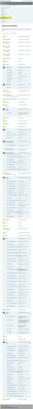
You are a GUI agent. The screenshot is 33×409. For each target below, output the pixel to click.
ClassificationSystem (12, 355)
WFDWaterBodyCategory (13, 391)
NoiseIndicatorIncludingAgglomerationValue (13, 269)
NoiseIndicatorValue (12, 275)
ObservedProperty (12, 369)
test (6, 336)
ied (6, 129)
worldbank (7, 399)
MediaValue (10, 198)
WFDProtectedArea (12, 387)
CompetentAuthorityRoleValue (13, 246)
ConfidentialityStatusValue (13, 357)
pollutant (10, 137)
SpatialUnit (10, 374)
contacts (10, 70)
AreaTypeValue (11, 244)
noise (6, 238)
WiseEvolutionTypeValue (13, 393)
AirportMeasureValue (12, 241)
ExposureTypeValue (12, 258)
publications (8, 309)
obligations (10, 78)
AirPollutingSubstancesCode (13, 156)
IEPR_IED (7, 173)
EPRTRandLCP (8, 94)
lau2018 (7, 228)
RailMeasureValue (12, 289)
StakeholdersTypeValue (13, 297)
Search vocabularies (6, 33)
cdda (6, 61)
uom (6, 339)
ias (6, 126)
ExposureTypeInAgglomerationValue (13, 255)
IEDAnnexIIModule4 (9, 152)
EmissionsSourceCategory (13, 360)
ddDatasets (10, 72)
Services (2, 19)
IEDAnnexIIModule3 (9, 148)
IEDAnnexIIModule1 (9, 141)
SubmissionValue (12, 306)
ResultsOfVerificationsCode (13, 162)
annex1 (10, 132)
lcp (6, 232)
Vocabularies (3, 17)
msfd (6, 235)
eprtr (6, 90)
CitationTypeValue (12, 183)
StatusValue (11, 300)
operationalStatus (12, 316)
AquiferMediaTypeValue (13, 181)
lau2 (6, 225)
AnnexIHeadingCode (12, 145)
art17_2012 (7, 50)
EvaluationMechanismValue (13, 252)
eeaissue (10, 76)
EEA (6, 1)
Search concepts (14, 33)
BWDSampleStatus (12, 350)
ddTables (10, 74)
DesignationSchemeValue (13, 186)
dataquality (7, 84)
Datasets (2, 9)
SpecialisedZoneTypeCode (13, 207)
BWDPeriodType (11, 348)
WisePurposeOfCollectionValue (13, 395)
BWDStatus (10, 353)
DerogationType (11, 159)
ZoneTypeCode (11, 216)
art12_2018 (7, 42)
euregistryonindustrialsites (11, 99)
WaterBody (10, 382)
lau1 (6, 222)
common (7, 64)
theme (10, 214)
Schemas (3, 15)
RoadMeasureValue (12, 294)
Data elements (3, 13)
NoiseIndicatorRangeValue (13, 272)
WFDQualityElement (12, 389)
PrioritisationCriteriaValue (13, 286)
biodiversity (7, 58)
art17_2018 (7, 54)
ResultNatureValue (12, 204)
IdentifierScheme (11, 190)
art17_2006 (7, 46)
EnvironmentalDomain (12, 188)
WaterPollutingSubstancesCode (13, 169)
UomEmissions (11, 378)
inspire (6, 177)
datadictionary (8, 67)
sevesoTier (10, 325)
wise (6, 342)
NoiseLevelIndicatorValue (13, 278)
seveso (6, 312)
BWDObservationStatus (13, 346)
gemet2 (7, 117)
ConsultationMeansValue (13, 249)
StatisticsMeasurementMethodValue (13, 212)
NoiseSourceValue (12, 284)
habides (7, 123)
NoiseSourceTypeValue (12, 281)
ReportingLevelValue (12, 292)
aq (5, 36)
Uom (9, 376)
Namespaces (3, 21)
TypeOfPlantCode (12, 164)
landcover (7, 219)
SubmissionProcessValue (13, 303)
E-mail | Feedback (4, 405)
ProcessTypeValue (12, 202)
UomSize (10, 380)
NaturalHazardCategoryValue (13, 200)
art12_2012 (7, 39)
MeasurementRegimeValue (13, 195)
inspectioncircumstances (13, 134)
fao (6, 104)
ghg (6, 120)
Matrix (10, 364)
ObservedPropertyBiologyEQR (13, 371)
